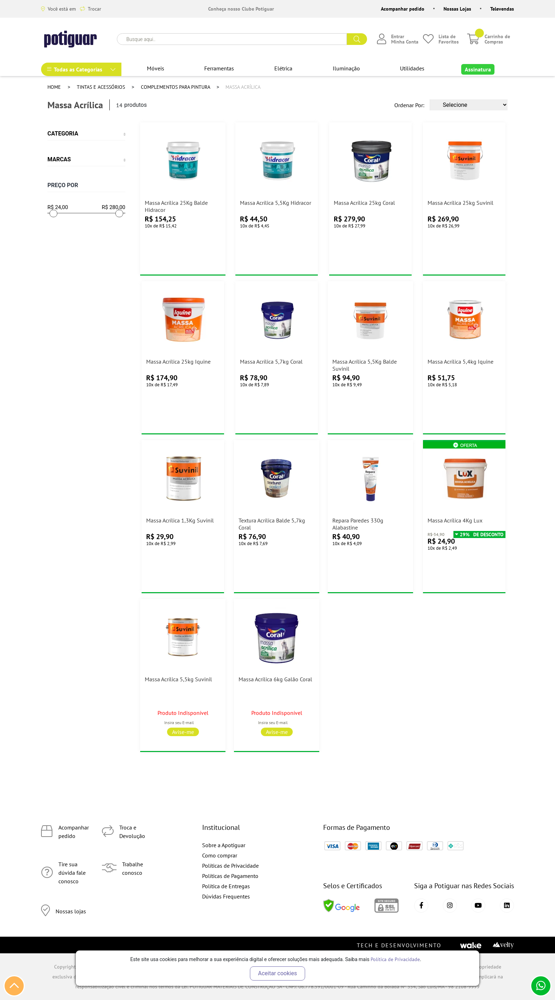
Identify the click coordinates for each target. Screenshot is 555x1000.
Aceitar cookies (277, 973)
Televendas (502, 9)
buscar (357, 39)
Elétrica (283, 68)
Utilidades (412, 68)
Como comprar (219, 855)
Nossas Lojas (457, 9)
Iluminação (346, 68)
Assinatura (478, 69)
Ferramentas (219, 68)
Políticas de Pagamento (230, 875)
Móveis (155, 68)
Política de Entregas (226, 886)
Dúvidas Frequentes (226, 896)
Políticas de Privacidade (230, 865)
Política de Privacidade (395, 959)
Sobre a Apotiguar (223, 845)
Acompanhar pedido (402, 9)
